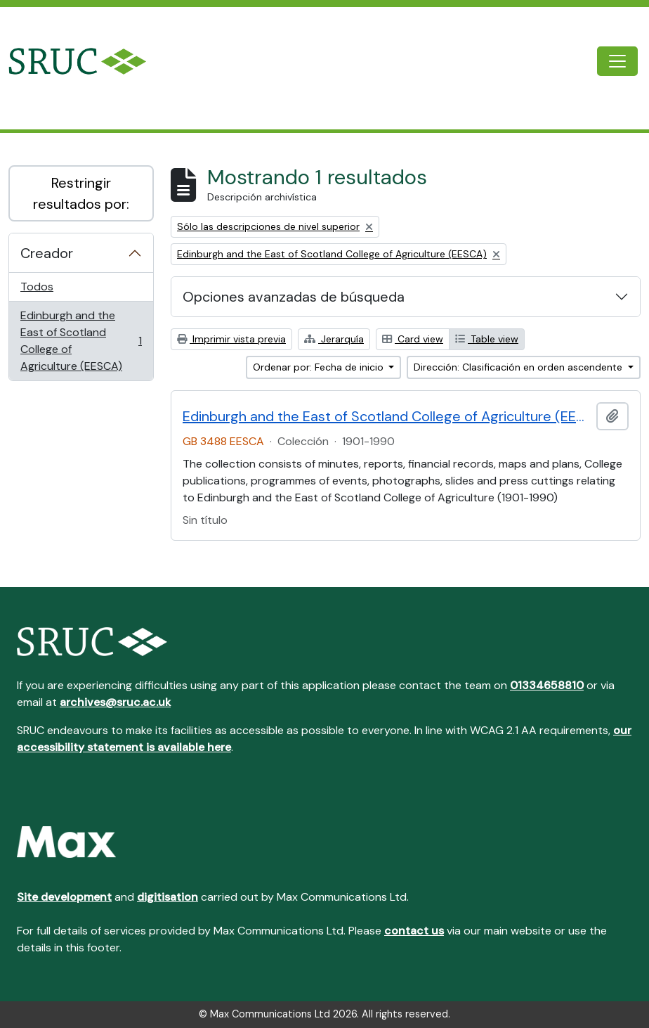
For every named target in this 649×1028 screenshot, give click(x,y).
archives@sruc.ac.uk (115, 702)
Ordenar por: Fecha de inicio (319, 367)
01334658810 (547, 685)
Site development (64, 896)
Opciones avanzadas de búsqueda (294, 297)
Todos (36, 286)
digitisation (167, 896)
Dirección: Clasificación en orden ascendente (519, 367)
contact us (414, 930)
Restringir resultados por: (81, 193)
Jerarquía (334, 339)
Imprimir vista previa (231, 339)
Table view (486, 339)
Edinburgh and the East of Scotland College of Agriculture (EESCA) (81, 340)
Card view (412, 339)
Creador (46, 253)
